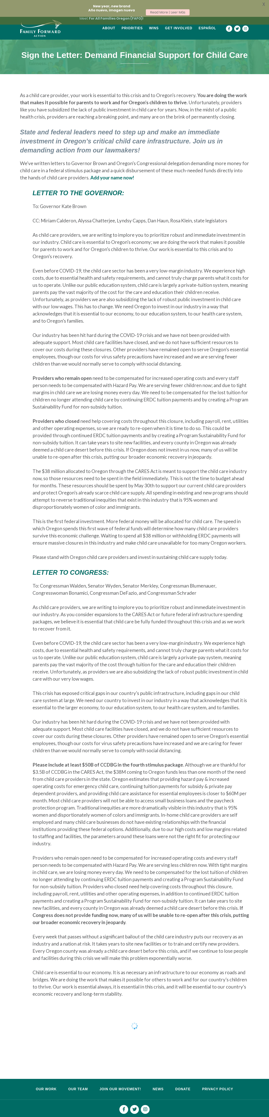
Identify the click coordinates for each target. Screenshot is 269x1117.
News (158, 1078)
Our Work (46, 1078)
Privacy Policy (217, 1078)
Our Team (78, 1078)
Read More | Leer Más (167, 12)
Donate (182, 1078)
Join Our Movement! (120, 1078)
